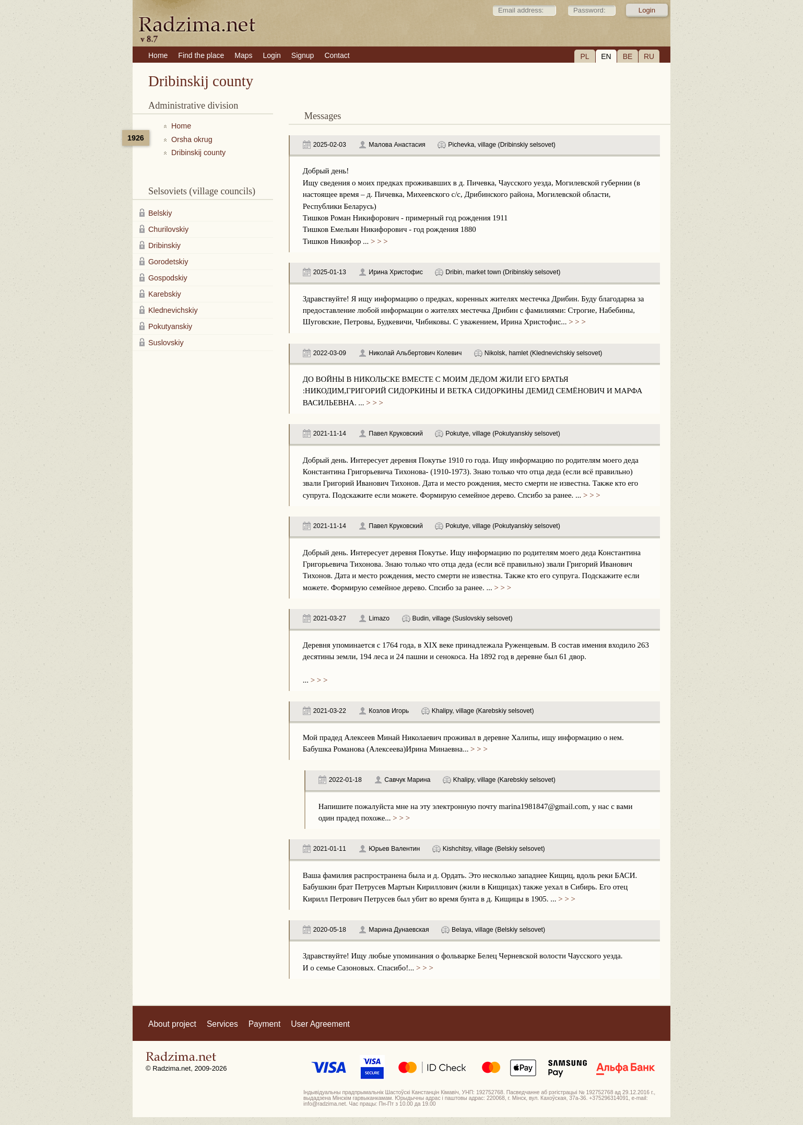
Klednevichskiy (173, 310)
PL (584, 56)
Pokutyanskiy (170, 326)
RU (649, 56)
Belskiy (160, 213)
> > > (378, 241)
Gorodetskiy (168, 261)
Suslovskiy (166, 342)
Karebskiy (164, 294)
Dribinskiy (164, 245)
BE (628, 56)
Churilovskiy (168, 229)
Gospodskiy (167, 278)
